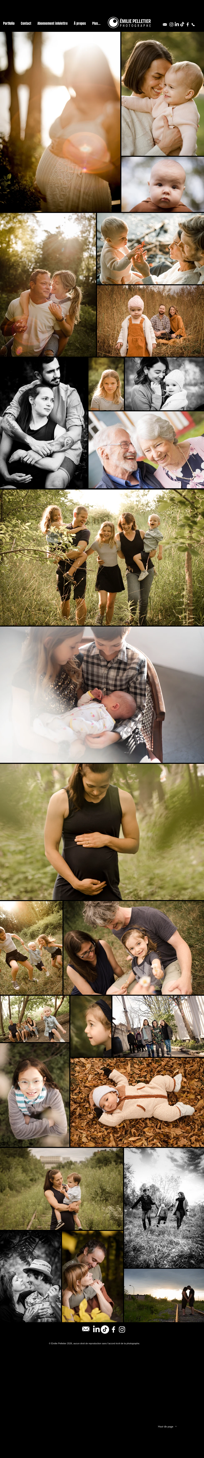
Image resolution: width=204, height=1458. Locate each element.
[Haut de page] (167, 1426)
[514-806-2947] (193, 24)
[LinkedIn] (176, 24)
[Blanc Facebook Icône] (187, 24)
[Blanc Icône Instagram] (171, 24)
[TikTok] (182, 24)
